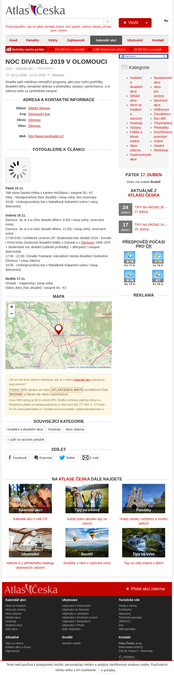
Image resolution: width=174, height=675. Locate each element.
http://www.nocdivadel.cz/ (46, 136)
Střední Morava (39, 108)
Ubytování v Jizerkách (75, 613)
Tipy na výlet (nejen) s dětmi (144, 563)
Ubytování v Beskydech (76, 621)
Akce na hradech (15, 605)
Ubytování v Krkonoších (76, 605)
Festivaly (54, 429)
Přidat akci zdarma (145, 589)
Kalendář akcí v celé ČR (30, 519)
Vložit (137, 22)
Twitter (67, 457)
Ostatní (159, 145)
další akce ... (13, 629)
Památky (32, 40)
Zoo (121, 625)
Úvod (13, 40)
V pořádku (108, 670)
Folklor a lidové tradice (136, 136)
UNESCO (124, 621)
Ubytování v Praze (73, 625)
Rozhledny (125, 609)
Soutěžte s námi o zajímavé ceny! (87, 563)
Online (158, 141)
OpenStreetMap (88, 367)
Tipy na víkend (14, 643)
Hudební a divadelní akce (25, 429)
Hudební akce (13, 625)
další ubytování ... (72, 629)
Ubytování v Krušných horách (80, 617)
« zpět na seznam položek (25, 439)
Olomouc (34, 120)
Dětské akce (12, 617)
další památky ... (128, 629)
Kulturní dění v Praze (18, 647)
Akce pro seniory (15, 609)
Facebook (17, 457)
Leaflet (71, 367)
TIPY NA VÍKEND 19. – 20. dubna (151, 227)
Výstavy (135, 127)
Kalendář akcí (106, 40)
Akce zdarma (75, 429)
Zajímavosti (76, 40)
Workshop (161, 150)
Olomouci (87, 242)
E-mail (90, 457)
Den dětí (160, 118)
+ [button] (11, 307)
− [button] (11, 314)
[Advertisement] (143, 328)
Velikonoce (161, 109)
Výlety (53, 40)
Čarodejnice (162, 114)
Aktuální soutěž (71, 643)
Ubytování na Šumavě (75, 609)
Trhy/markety (163, 123)
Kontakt (158, 40)
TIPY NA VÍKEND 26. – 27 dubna (151, 209)
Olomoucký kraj (39, 114)
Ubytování (135, 40)
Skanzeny (125, 613)
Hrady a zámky (128, 605)
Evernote (43, 457)
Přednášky (161, 127)
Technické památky (130, 617)
